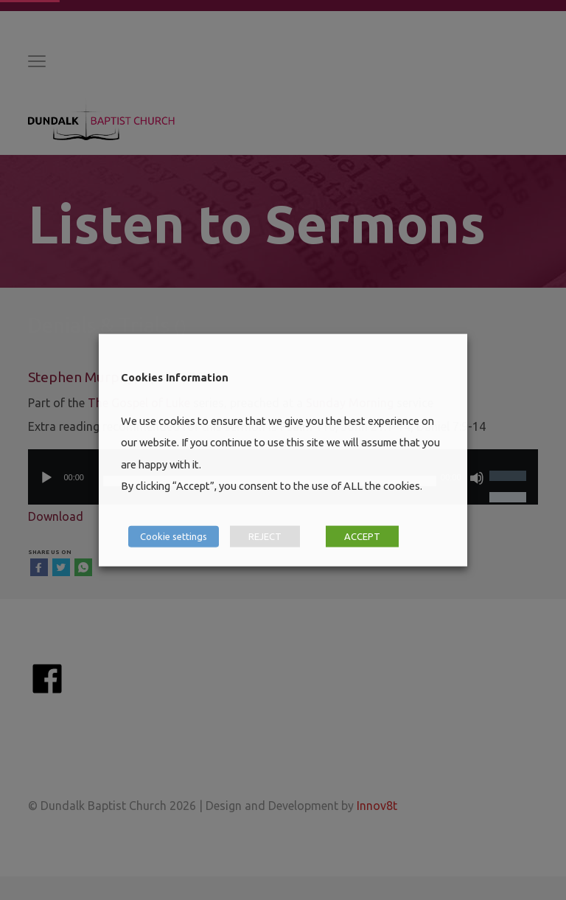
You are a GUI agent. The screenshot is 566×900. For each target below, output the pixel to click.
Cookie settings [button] (173, 535)
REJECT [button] (265, 535)
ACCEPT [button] (362, 535)
